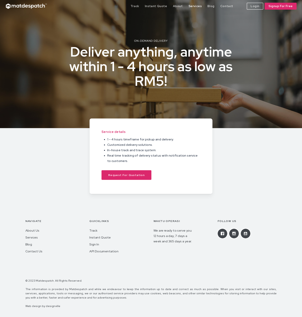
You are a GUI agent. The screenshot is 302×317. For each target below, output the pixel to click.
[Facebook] (223, 233)
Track (93, 231)
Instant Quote (100, 237)
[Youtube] (246, 233)
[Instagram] (235, 233)
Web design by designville (42, 306)
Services (31, 237)
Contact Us (34, 251)
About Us (32, 231)
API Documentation (103, 251)
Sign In (94, 244)
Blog (28, 244)
